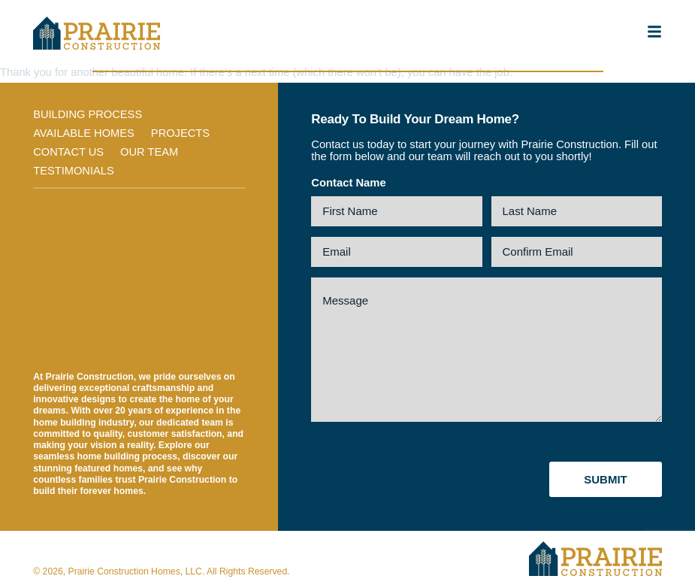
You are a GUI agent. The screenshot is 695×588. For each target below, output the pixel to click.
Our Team (150, 153)
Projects (182, 134)
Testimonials (74, 171)
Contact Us (68, 153)
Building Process (88, 114)
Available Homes (84, 134)
